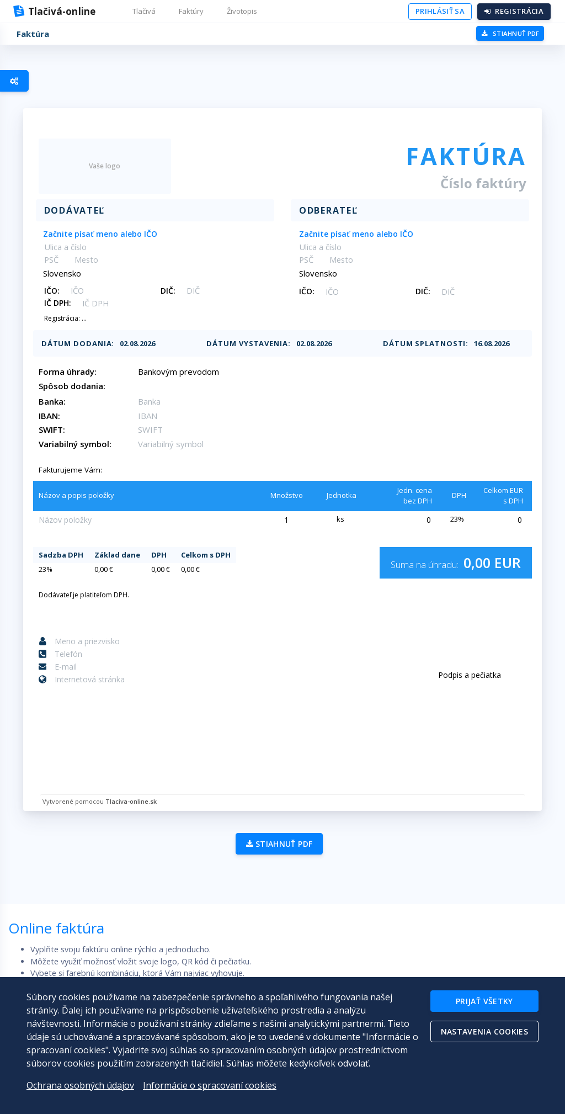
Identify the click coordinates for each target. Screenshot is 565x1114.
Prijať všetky (483, 1002)
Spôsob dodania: (81, 385)
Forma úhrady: (77, 371)
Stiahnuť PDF (276, 854)
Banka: (61, 401)
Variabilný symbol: (84, 443)
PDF (509, 33)
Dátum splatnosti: (416, 343)
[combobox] (159, 233)
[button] (145, 12)
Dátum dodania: (87, 343)
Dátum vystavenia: (248, 343)
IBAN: (59, 415)
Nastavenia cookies (483, 1035)
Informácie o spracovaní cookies (209, 1085)
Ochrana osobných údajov (80, 1085)
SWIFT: (61, 429)
